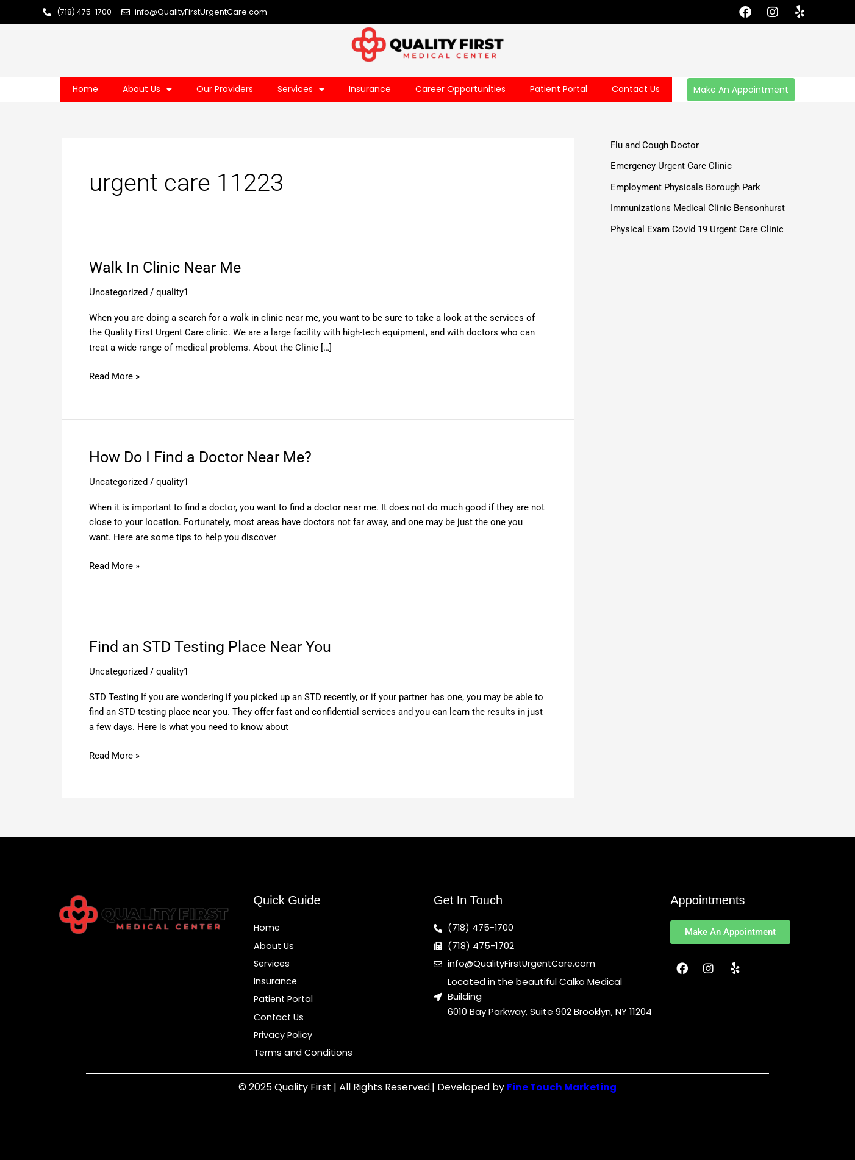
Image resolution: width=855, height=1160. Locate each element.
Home (85, 89)
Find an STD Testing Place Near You (214, 646)
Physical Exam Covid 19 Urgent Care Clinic (697, 229)
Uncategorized (118, 292)
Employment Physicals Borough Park (685, 187)
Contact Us (636, 89)
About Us (147, 89)
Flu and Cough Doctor (654, 145)
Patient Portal (558, 89)
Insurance (370, 89)
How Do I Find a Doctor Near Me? (205, 457)
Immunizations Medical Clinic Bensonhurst (697, 207)
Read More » (114, 375)
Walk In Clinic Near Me (167, 267)
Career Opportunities (460, 89)
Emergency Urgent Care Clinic (671, 165)
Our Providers (224, 89)
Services (300, 89)
